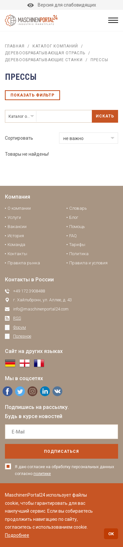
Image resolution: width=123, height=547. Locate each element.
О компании (19, 208)
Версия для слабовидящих (61, 5)
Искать (105, 116)
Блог (73, 217)
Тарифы (77, 244)
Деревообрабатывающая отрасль (45, 53)
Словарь (78, 208)
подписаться (61, 451)
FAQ (73, 235)
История (16, 235)
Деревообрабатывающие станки (44, 60)
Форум (19, 327)
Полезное (22, 336)
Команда (16, 244)
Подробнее (17, 535)
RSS (17, 318)
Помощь (77, 226)
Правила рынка (24, 262)
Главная (15, 46)
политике (42, 473)
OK (111, 533)
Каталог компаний (55, 46)
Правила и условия (88, 262)
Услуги (14, 217)
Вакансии (17, 226)
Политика (79, 253)
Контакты (17, 253)
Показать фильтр (32, 95)
